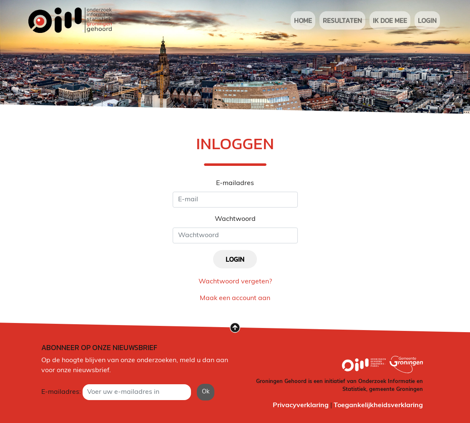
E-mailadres (235, 183)
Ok (205, 392)
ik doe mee (390, 20)
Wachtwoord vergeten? (235, 281)
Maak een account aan (235, 298)
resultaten (342, 20)
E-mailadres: (61, 392)
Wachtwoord (235, 219)
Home (303, 20)
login (427, 20)
